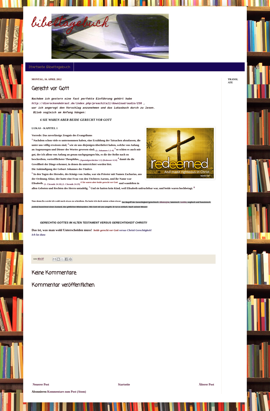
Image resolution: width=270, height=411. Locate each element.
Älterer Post (206, 384)
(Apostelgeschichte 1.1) (91, 160)
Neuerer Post (41, 384)
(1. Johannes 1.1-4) (105, 150)
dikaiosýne (165, 202)
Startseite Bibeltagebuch (49, 67)
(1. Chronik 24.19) (71, 184)
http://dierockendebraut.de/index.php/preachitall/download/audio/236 (87, 103)
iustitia (183, 202)
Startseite (124, 384)
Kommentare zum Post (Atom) (66, 391)
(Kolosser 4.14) (110, 160)
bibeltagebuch (70, 24)
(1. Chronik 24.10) (53, 184)
